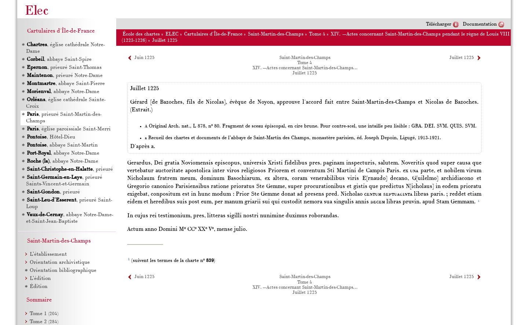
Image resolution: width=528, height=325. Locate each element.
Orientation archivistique (60, 262)
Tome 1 (44, 314)
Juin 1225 (145, 58)
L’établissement (48, 254)
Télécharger (438, 24)
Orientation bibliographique (63, 270)
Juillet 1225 (164, 40)
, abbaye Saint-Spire (58, 59)
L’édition (40, 278)
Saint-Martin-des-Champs (276, 34)
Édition (39, 286)
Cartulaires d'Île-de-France (213, 34)
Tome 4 (317, 34)
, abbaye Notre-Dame (62, 92)
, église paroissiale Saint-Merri (68, 129)
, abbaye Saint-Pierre (65, 83)
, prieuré (69, 169)
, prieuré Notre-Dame (64, 75)
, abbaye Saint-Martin (62, 145)
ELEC (172, 34)
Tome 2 (44, 322)
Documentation (480, 24)
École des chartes (141, 34)
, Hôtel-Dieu (50, 137)
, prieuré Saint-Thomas (63, 67)
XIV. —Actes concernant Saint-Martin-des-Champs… (305, 68)
